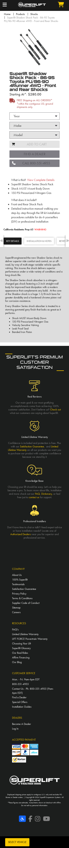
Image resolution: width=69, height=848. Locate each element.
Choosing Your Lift (21, 643)
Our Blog (17, 662)
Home (7, 14)
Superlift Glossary (21, 648)
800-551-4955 (20, 684)
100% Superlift (20, 579)
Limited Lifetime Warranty (25, 634)
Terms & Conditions (22, 598)
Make (18, 125)
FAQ (37, 494)
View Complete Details (40, 180)
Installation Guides (21, 706)
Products (20, 14)
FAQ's (15, 629)
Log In (15, 728)
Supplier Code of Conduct (25, 603)
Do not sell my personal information (34, 805)
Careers (16, 612)
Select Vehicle (17, 842)
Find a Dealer (34, 154)
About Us (17, 575)
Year (17, 116)
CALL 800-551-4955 (31, 163)
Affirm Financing (20, 657)
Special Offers (19, 702)
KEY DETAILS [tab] (12, 241)
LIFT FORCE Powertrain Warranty (29, 639)
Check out (55, 409)
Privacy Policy (19, 593)
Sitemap (16, 607)
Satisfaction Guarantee (32, 446)
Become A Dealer (21, 724)
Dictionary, (47, 494)
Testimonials (18, 584)
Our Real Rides (20, 653)
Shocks (34, 14)
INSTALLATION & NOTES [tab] (39, 241)
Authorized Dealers (20, 534)
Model (18, 135)
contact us (34, 497)
